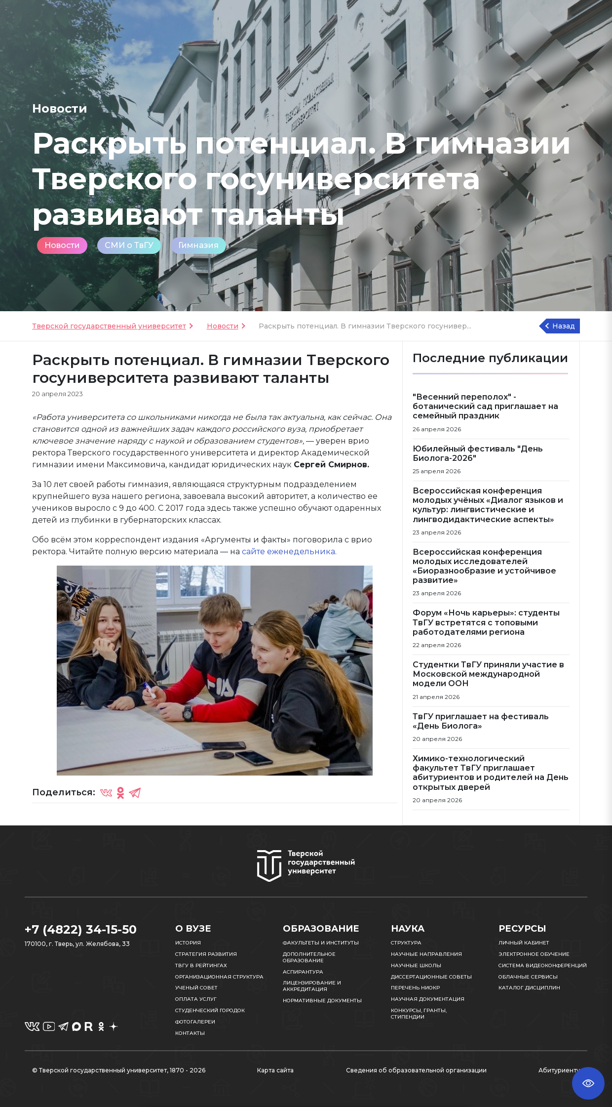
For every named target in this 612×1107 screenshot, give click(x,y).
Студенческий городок (210, 1010)
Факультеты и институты (321, 943)
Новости (62, 245)
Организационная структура (219, 977)
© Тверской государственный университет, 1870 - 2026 (118, 1070)
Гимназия (198, 245)
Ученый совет (196, 987)
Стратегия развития (206, 954)
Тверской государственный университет (109, 326)
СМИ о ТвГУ (129, 245)
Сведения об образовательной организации (416, 1070)
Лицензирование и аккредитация (312, 986)
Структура (406, 943)
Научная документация (427, 999)
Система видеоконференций (542, 965)
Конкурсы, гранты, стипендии (419, 1013)
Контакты (190, 1033)
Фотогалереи (195, 1022)
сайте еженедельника (288, 551)
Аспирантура (303, 972)
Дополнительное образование (309, 957)
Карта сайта (275, 1070)
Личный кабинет (523, 943)
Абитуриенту (559, 1070)
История (188, 943)
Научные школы (416, 965)
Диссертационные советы (431, 977)
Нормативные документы (322, 1000)
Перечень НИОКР (415, 987)
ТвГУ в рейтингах (201, 965)
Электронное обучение (534, 954)
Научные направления (426, 954)
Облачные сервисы (528, 977)
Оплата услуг (196, 999)
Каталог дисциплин (529, 987)
